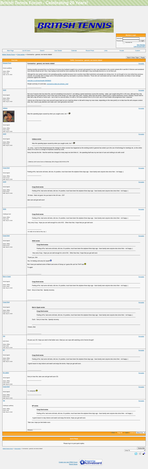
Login (142, 41)
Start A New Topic (133, 57)
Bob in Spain (7, 276)
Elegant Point (7, 63)
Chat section (21, 54)
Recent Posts (90, 50)
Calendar (74, 50)
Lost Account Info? (139, 46)
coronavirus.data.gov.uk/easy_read (57, 84)
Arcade (122, 50)
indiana (5, 108)
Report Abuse (73, 464)
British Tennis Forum (8, 54)
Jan (4, 336)
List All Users (26, 50)
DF (4, 350)
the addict (6, 373)
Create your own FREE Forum (68, 462)
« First (113, 432)
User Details (58, 50)
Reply (143, 57)
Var (4, 400)
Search (42, 50)
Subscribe (141, 448)
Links (105, 50)
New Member (141, 45)
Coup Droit (6, 168)
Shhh (4, 209)
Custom (137, 50)
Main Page (10, 50)
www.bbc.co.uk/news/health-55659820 (39, 80)
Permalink (141, 63)
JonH (4, 90)
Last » (127, 432)
